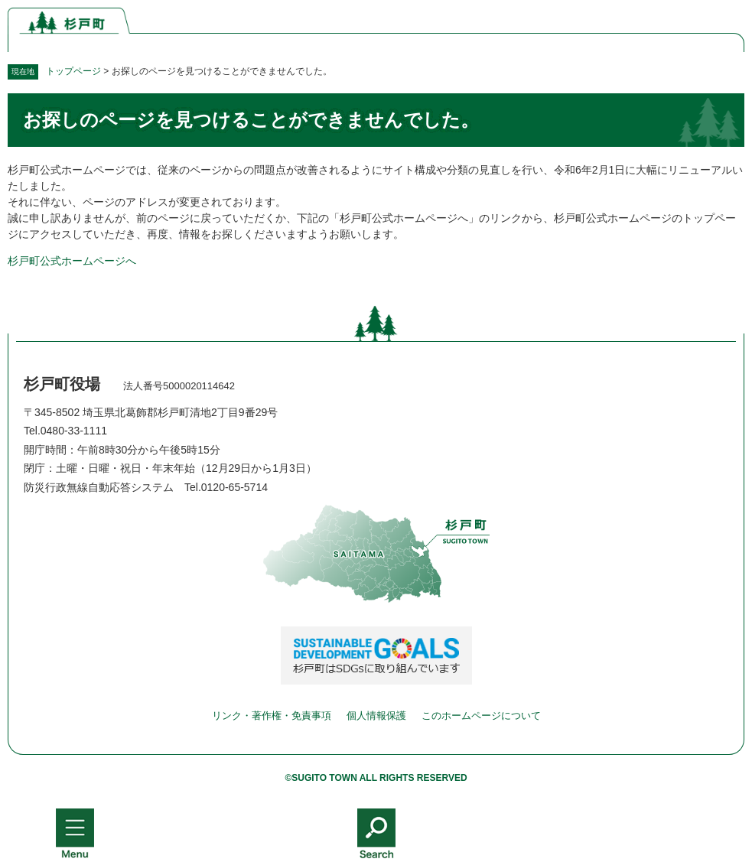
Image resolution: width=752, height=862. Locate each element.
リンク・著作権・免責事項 (271, 715)
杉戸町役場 (62, 384)
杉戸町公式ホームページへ (72, 261)
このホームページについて (481, 715)
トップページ (73, 71)
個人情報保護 (376, 715)
